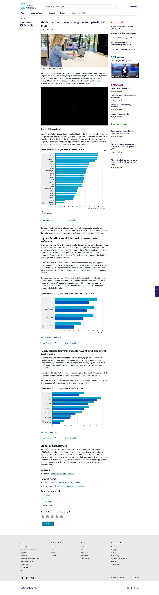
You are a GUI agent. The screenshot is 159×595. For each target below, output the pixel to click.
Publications (24, 564)
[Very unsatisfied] (43, 516)
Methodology (24, 567)
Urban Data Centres (26, 561)
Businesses (54, 547)
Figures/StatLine (25, 547)
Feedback (157, 291)
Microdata (23, 556)
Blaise (22, 570)
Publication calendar (117, 577)
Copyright (114, 550)
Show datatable (70, 220)
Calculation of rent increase (29, 550)
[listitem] (21, 25)
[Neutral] (52, 516)
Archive (113, 561)
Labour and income (37, 13)
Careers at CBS (85, 559)
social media (47, 505)
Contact (83, 547)
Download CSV (49, 220)
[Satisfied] (57, 516)
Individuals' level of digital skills (62, 474)
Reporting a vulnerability (119, 559)
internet (46, 498)
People (53, 550)
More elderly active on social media (67, 483)
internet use (47, 502)
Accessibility (115, 556)
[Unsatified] (47, 516)
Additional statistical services (29, 559)
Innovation (84, 556)
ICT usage (46, 495)
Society (62, 13)
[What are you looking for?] (81, 6)
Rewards (53, 556)
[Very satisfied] (61, 516)
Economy (52, 13)
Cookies (113, 553)
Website (113, 547)
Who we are (85, 553)
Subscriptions (115, 564)
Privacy (53, 553)
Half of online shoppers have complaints (69, 486)
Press (82, 550)
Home (23, 18)
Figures (23, 13)
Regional (72, 13)
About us (82, 13)
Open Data (23, 553)
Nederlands (134, 7)
